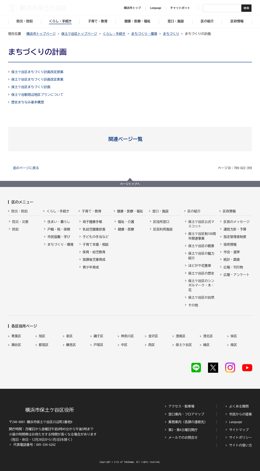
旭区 (42, 336)
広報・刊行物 (233, 267)
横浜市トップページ (41, 33)
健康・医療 (126, 229)
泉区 (69, 336)
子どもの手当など (96, 236)
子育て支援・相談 (96, 244)
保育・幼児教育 (94, 252)
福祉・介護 (126, 221)
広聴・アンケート (236, 274)
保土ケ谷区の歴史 (201, 273)
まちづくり (171, 33)
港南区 (180, 336)
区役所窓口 (161, 221)
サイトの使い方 (240, 445)
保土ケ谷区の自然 (201, 297)
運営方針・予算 (234, 229)
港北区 (208, 336)
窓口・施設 (160, 211)
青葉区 (16, 336)
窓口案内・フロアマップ (186, 414)
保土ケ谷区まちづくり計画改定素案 (37, 79)
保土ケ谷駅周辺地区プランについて (37, 94)
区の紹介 (193, 211)
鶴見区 (71, 344)
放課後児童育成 (94, 259)
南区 (234, 344)
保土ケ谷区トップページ (79, 33)
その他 (193, 305)
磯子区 (98, 336)
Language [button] (155, 7)
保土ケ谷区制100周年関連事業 (202, 236)
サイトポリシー (240, 437)
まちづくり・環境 (144, 33)
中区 (124, 344)
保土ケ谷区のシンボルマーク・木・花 (201, 285)
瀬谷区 (16, 344)
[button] (130, 139)
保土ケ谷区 (184, 344)
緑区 (206, 344)
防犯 (15, 229)
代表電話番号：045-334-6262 (34, 444)
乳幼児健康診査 (94, 229)
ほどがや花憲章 (199, 265)
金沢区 (153, 336)
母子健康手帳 (92, 221)
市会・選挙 (231, 252)
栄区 (234, 336)
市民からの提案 (240, 414)
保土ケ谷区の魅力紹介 (201, 255)
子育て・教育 (91, 211)
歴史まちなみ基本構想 (27, 102)
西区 (151, 344)
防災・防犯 (19, 211)
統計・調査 (231, 259)
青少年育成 (91, 267)
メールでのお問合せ (183, 437)
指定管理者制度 (234, 236)
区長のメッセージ (236, 221)
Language (235, 421)
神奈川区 (127, 336)
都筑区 (44, 344)
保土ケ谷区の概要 (201, 245)
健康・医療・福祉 (130, 211)
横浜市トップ (132, 7)
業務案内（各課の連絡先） (187, 421)
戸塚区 (98, 344)
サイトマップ (239, 429)
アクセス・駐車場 (181, 406)
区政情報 (229, 211)
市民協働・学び (58, 236)
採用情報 (229, 244)
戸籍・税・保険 (58, 229)
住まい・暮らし (58, 221)
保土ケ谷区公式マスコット (201, 224)
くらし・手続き (114, 33)
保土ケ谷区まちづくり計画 (30, 87)
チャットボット (180, 7)
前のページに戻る (26, 168)
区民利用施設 (163, 229)
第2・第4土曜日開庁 (183, 429)
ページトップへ (130, 184)
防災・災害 (20, 221)
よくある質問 (239, 406)
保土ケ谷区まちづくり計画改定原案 (37, 71)
